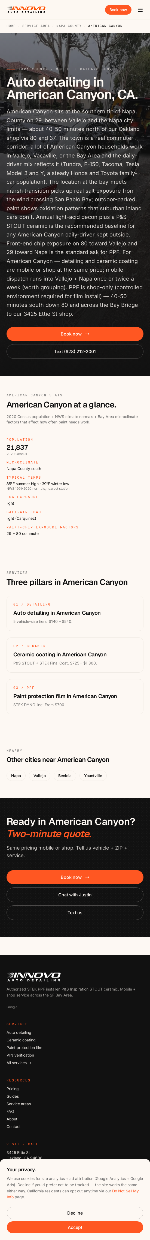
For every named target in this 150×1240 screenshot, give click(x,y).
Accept (75, 1227)
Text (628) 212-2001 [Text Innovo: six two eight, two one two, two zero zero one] (75, 351)
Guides (13, 1096)
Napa (16, 775)
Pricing (13, 1088)
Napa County (68, 26)
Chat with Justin (75, 894)
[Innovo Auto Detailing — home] (26, 10)
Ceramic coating (21, 1040)
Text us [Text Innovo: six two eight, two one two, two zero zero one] (75, 912)
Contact (14, 1126)
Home (11, 26)
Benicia (65, 775)
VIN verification (20, 1055)
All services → (19, 1062)
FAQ (10, 1111)
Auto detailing (19, 1032)
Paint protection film (24, 1047)
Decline (75, 1213)
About (12, 1119)
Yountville (93, 775)
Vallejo (39, 775)
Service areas (19, 1103)
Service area (36, 26)
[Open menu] (140, 9)
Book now (118, 9)
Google (12, 1007)
